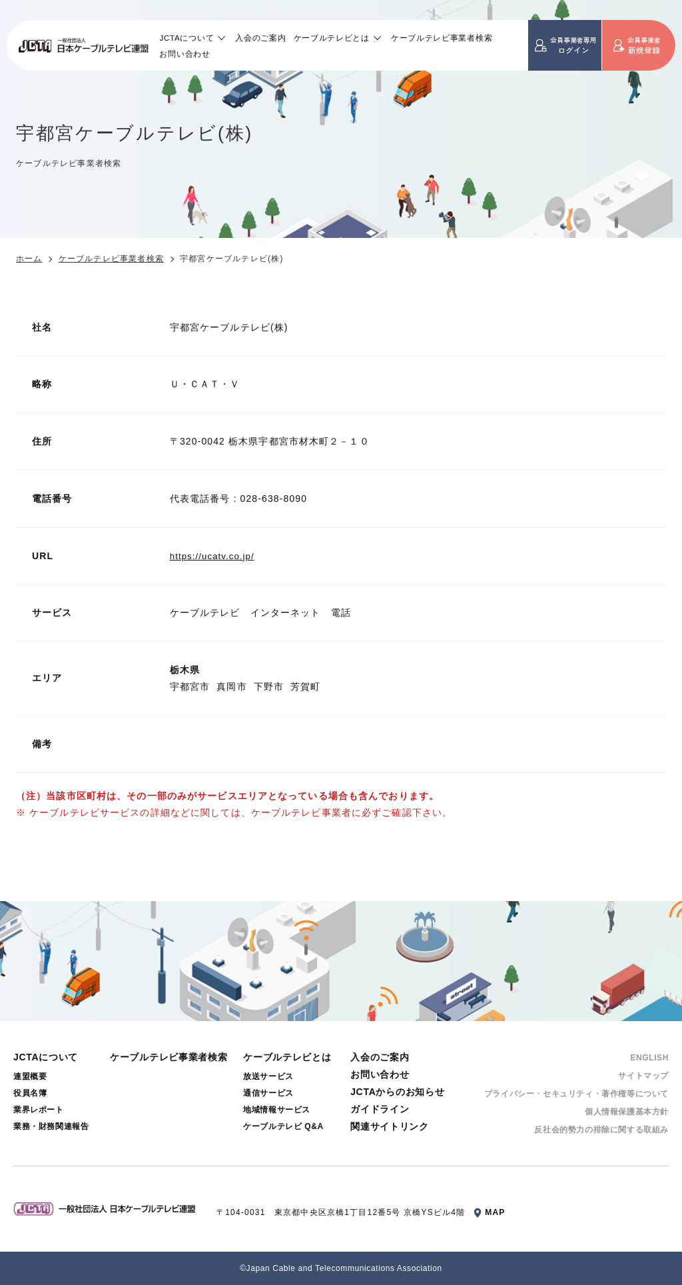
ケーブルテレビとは (332, 37)
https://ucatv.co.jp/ (214, 556)
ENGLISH (649, 1057)
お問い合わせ (184, 53)
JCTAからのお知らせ (397, 1091)
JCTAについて (186, 37)
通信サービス (268, 1093)
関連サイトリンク (389, 1126)
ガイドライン (379, 1109)
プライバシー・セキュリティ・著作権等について (576, 1093)
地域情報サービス (276, 1109)
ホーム (29, 258)
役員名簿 (30, 1093)
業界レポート (38, 1109)
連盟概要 (30, 1076)
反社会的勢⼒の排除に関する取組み (601, 1129)
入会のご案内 (260, 37)
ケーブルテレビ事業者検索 (441, 37)
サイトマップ (643, 1075)
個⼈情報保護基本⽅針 (627, 1111)
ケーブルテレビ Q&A (283, 1126)
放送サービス (268, 1076)
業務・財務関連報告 (51, 1126)
